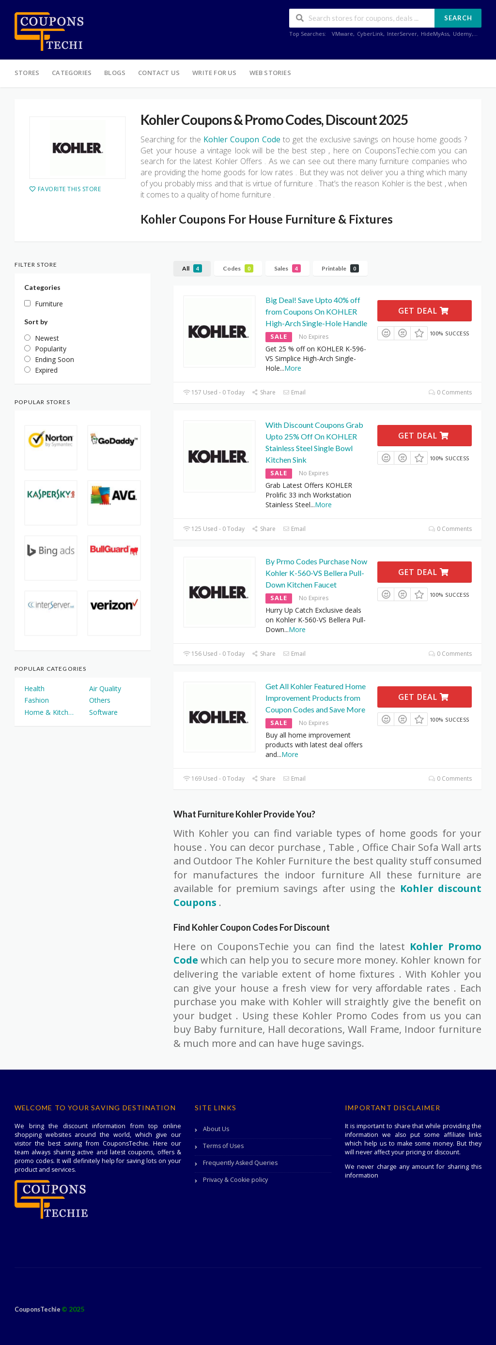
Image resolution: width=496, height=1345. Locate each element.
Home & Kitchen (50, 712)
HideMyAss (435, 33)
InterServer (402, 33)
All (192, 268)
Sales (287, 268)
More (292, 368)
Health (34, 688)
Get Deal (423, 310)
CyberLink (370, 33)
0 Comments (450, 392)
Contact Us (159, 72)
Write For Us (214, 72)
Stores (27, 72)
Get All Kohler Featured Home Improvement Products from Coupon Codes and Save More (315, 697)
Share (264, 392)
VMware (342, 33)
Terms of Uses (223, 1146)
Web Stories (270, 72)
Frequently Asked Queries (240, 1163)
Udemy (462, 33)
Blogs (114, 72)
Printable (340, 268)
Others (99, 700)
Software (103, 712)
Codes (238, 268)
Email (294, 392)
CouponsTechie (38, 1309)
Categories (72, 72)
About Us (216, 1129)
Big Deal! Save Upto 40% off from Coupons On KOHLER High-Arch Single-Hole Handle (316, 311)
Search (458, 18)
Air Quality (105, 688)
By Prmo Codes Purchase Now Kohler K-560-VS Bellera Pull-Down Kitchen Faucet (316, 573)
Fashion (36, 700)
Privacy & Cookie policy (235, 1180)
